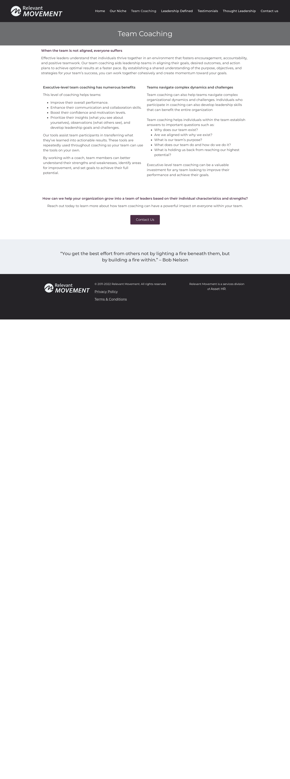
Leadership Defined (177, 11)
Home (100, 11)
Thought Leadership (239, 11)
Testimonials (208, 11)
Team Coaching (143, 11)
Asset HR (218, 289)
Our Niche (118, 11)
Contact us (269, 11)
